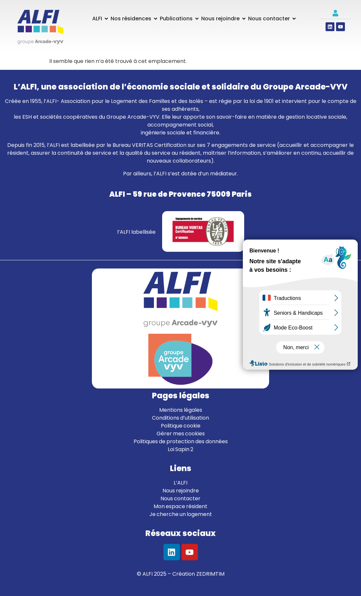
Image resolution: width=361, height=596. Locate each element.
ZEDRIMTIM (210, 574)
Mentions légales (180, 410)
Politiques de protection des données (181, 441)
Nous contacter (180, 498)
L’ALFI (180, 483)
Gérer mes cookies (181, 433)
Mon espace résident (180, 506)
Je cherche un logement (180, 514)
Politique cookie (181, 425)
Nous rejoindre (180, 490)
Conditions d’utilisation (180, 418)
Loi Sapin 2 (180, 449)
